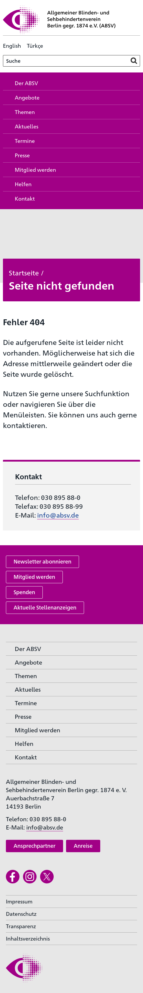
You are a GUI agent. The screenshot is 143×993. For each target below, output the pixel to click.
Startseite (24, 272)
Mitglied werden (34, 576)
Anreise (83, 845)
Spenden (24, 592)
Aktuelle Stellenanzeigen (45, 607)
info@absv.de (58, 514)
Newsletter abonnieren (42, 561)
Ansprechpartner (34, 845)
